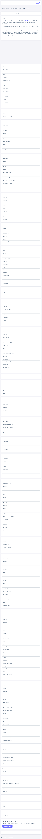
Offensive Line (6, 463)
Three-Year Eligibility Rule (8, 704)
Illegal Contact (6, 337)
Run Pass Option (6, 597)
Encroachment (6, 233)
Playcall (4, 511)
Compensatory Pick (7, 177)
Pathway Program (6, 491)
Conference (5, 186)
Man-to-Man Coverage (8, 424)
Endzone (5, 239)
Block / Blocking (6, 141)
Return (4, 580)
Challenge (5, 161)
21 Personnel (5, 93)
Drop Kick (5, 219)
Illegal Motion (6, 345)
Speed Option (6, 649)
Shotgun (4, 630)
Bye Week (5, 149)
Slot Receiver (6, 638)
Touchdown (5, 718)
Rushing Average (6, 605)
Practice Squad (6, 521)
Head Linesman (6, 317)
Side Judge (5, 633)
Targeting (5, 694)
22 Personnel (5, 96)
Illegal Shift (5, 348)
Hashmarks (5, 314)
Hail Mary (5, 303)
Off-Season (5, 458)
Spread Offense (6, 655)
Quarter (4, 541)
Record (4, 564)
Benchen (4, 133)
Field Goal (5, 261)
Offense (4, 461)
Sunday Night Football (7, 674)
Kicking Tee (5, 387)
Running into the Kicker (8, 599)
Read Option (5, 558)
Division (4, 205)
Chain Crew (5, 158)
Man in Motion (6, 421)
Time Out (5, 713)
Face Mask (5, 250)
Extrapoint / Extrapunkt (8, 241)
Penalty (4, 494)
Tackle (4, 685)
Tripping (4, 729)
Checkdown (5, 164)
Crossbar (5, 188)
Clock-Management (7, 172)
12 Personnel (5, 85)
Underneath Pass (6, 752)
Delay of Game (6, 202)
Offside (4, 466)
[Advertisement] (21, 52)
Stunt (4, 671)
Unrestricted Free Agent (8, 757)
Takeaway (5, 691)
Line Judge (5, 410)
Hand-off (5, 312)
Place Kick (5, 500)
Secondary (5, 627)
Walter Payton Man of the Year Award (11, 783)
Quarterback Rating (7, 544)
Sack (4, 614)
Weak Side (5, 786)
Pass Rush (5, 486)
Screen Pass (5, 624)
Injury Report (5, 364)
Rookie (4, 586)
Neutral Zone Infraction (8, 444)
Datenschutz (3, 837)
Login (38, 2)
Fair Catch (5, 253)
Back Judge (5, 125)
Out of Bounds (6, 472)
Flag (4, 267)
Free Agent (5, 278)
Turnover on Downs (7, 735)
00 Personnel (5, 69)
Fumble (4, 280)
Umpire (4, 749)
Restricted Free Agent (7, 577)
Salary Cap (5, 619)
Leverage (5, 407)
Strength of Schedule (7, 663)
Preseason (5, 524)
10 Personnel (5, 77)
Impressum (10, 837)
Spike (4, 652)
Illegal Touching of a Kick (8, 353)
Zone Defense (6, 815)
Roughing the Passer (7, 594)
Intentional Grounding (7, 367)
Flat (3, 269)
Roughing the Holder (7, 588)
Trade (4, 721)
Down (4, 208)
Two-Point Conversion (7, 740)
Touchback (5, 715)
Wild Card (5, 791)
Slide (4, 635)
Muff (4, 429)
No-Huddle (5, 449)
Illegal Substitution (7, 350)
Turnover (5, 732)
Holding (4, 320)
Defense (5, 197)
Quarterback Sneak (7, 547)
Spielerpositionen (7, 826)
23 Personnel (6, 99)
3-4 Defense (5, 102)
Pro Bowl (5, 527)
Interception (5, 370)
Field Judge (5, 264)
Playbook (5, 508)
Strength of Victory (7, 666)
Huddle (4, 322)
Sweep (4, 677)
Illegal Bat (5, 334)
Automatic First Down (7, 116)
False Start (5, 256)
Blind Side (5, 136)
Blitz (4, 138)
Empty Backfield (6, 230)
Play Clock (5, 505)
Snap (4, 641)
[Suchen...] (21, 13)
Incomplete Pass (6, 359)
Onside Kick (5, 469)
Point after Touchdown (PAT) (9, 516)
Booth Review (6, 147)
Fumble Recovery (6, 283)
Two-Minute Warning (7, 737)
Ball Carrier (5, 130)
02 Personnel (5, 74)
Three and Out (6, 702)
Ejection (4, 228)
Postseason (5, 519)
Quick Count (5, 549)
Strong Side (5, 668)
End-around (5, 236)
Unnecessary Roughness (8, 754)
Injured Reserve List (7, 361)
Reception (5, 561)
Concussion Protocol (7, 183)
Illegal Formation (6, 339)
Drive (4, 216)
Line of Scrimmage (7, 412)
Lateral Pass (5, 404)
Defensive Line (6, 200)
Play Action (5, 502)
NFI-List (4, 446)
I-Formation (5, 331)
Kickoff (4, 390)
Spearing (4, 644)
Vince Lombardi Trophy (8, 771)
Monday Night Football (8, 427)
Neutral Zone (5, 441)
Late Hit (4, 401)
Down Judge (5, 211)
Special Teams (6, 646)
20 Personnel (5, 91)
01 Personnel (5, 72)
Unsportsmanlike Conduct (8, 760)
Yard (4, 806)
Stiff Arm (5, 660)
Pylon (4, 532)
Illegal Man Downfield (7, 342)
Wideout (4, 788)
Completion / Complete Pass (9, 180)
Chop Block (5, 166)
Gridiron (4, 295)
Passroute (5, 489)
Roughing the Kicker (7, 591)
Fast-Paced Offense (7, 258)
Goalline (4, 292)
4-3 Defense (5, 104)
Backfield (5, 127)
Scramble (5, 622)
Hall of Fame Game (7, 309)
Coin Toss (5, 175)
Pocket (4, 513)
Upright (4, 763)
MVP (4, 432)
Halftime (5, 306)
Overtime (5, 474)
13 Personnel (5, 88)
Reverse (4, 583)
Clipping (4, 169)
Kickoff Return (6, 393)
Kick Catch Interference (8, 384)
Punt (4, 530)
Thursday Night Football (8, 707)
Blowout (4, 144)
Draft (4, 213)
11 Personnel (5, 82)
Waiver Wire (5, 780)
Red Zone (5, 569)
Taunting (4, 696)
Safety (4, 616)
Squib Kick (5, 657)
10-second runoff (6, 80)
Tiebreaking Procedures (8, 710)
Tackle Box (5, 688)
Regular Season (28, 20)
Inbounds (5, 356)
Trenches (5, 726)
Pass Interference (7, 483)
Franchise (5, 272)
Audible (4, 113)
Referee (4, 572)
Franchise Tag (6, 275)
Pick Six (4, 497)
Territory (4, 699)
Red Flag (5, 566)
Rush (4, 602)
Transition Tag (6, 724)
